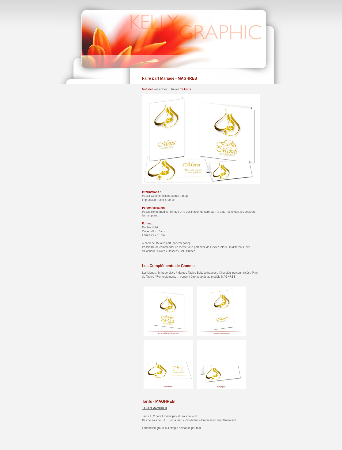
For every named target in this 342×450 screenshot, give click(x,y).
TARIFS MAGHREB (154, 408)
